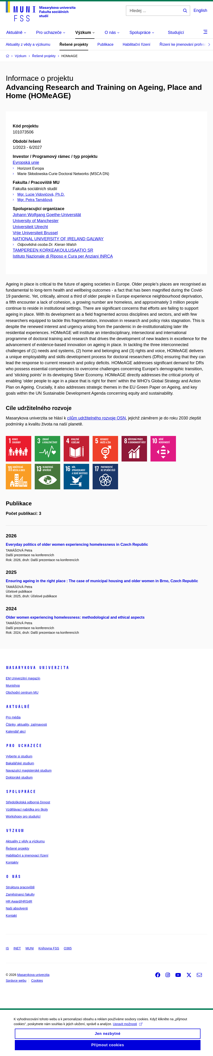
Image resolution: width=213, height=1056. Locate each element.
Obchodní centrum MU (22, 692)
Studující (176, 32)
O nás (13, 876)
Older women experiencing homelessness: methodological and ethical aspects (75, 617)
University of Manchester (36, 220)
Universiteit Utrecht (30, 226)
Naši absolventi (17, 908)
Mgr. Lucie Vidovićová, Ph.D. (41, 194)
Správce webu (16, 980)
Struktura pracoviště (20, 887)
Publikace (105, 44)
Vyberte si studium (19, 756)
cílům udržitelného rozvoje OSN (96, 418)
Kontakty (12, 862)
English (200, 10)
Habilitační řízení (136, 44)
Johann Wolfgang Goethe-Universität (47, 214)
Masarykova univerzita (37, 667)
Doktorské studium (19, 777)
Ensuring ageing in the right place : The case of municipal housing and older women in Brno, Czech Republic (102, 581)
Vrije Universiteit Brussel (35, 233)
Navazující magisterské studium (29, 770)
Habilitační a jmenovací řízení (27, 855)
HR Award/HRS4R (19, 901)
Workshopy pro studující (23, 816)
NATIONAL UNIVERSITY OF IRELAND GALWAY (58, 239)
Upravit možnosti (127, 1027)
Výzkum (15, 830)
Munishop (13, 685)
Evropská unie (26, 162)
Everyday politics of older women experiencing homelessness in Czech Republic (77, 544)
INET (17, 948)
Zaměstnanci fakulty (20, 894)
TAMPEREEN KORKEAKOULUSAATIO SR (53, 250)
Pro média (13, 717)
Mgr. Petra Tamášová (34, 200)
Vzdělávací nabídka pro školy (27, 809)
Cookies (37, 980)
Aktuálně (18, 706)
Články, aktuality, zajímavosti (26, 724)
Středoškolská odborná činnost (28, 802)
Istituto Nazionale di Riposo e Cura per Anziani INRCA (63, 256)
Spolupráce (21, 791)
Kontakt (11, 915)
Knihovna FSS (48, 948)
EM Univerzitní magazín (23, 678)
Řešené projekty (74, 44)
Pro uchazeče (24, 745)
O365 (68, 948)
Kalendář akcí (16, 731)
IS (7, 948)
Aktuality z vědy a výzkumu (28, 44)
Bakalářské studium (20, 763)
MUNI (29, 948)
